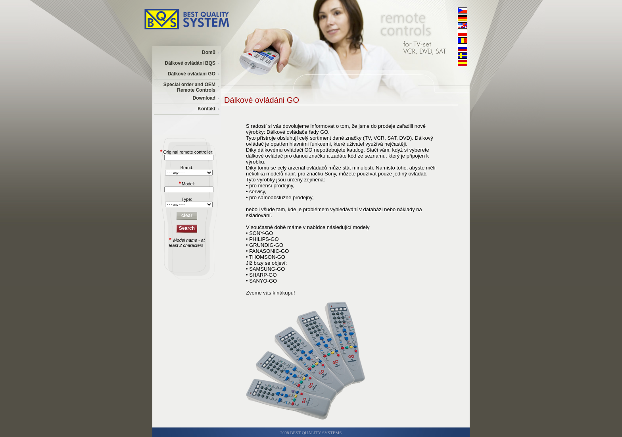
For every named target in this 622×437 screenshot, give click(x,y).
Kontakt (206, 109)
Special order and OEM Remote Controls (189, 87)
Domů (208, 52)
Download (204, 98)
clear (186, 215)
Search (187, 228)
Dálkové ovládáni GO (191, 74)
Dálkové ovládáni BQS (190, 63)
